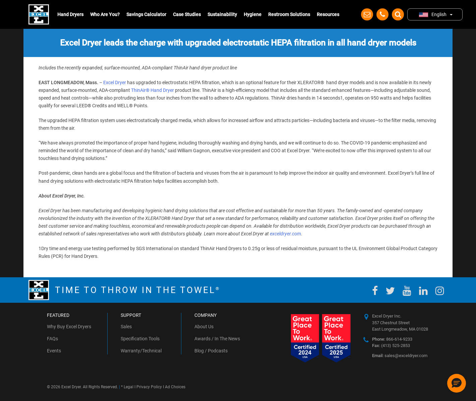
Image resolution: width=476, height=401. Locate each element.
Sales (126, 326)
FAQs (52, 338)
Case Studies (187, 14)
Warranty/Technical (141, 350)
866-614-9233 (392, 339)
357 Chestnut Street (391, 322)
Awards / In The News (217, 338)
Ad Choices (175, 387)
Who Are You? (105, 14)
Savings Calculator (146, 14)
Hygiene (252, 14)
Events (54, 350)
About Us (204, 326)
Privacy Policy (149, 387)
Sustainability (222, 14)
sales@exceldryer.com (399, 355)
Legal (128, 387)
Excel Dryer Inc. (386, 316)
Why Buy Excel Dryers (69, 326)
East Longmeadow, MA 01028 (400, 329)
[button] (456, 383)
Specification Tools (140, 338)
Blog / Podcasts (211, 350)
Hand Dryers (70, 14)
